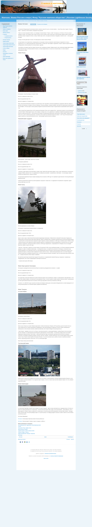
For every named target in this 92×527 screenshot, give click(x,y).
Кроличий (79, 126)
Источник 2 (20, 421)
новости (72, 439)
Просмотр (33, 24)
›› (86, 128)
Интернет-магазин (6, 39)
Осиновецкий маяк (80, 120)
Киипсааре (20, 435)
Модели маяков (6, 41)
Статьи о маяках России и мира (30, 20)
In (88, 14)
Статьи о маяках (6, 48)
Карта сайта (46, 458)
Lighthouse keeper (81, 92)
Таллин (19, 426)
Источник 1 (20, 418)
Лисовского (79, 122)
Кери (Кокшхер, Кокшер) (23, 429)
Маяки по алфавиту (7, 29)
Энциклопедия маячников (8, 46)
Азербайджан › (70, 436)
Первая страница (21, 20)
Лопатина (79, 124)
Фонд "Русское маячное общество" (7, 27)
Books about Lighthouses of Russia (8, 59)
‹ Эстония (20, 436)
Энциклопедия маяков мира (8, 43)
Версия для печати (21, 439)
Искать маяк (5, 30)
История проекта (8, 37)
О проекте (5, 34)
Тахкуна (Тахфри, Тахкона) (23, 432)
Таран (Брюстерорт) (81, 114)
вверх (45, 436)
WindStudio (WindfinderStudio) (50, 453)
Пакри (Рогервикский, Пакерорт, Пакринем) (26, 433)
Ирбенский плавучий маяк (82, 116)
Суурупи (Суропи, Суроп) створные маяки (26, 430)
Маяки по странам (40, 20)
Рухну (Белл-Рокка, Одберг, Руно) (24, 427)
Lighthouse (80, 90)
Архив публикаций (6, 56)
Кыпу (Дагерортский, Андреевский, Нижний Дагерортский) (29, 425)
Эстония (45, 20)
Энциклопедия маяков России (9, 44)
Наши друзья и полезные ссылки (8, 54)
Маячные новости (6, 32)
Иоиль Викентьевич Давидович (83, 118)
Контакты (5, 51)
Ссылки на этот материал (42, 24)
